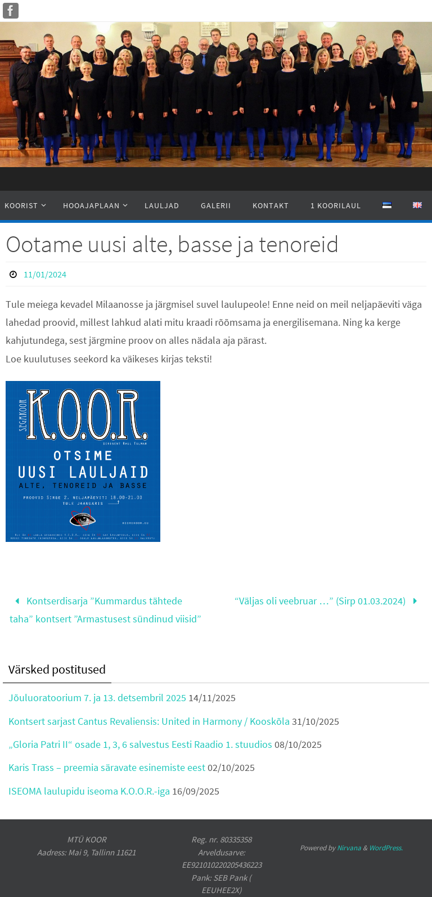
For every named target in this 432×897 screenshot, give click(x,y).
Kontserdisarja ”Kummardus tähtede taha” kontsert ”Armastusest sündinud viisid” (105, 609)
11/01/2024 (45, 274)
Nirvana (349, 848)
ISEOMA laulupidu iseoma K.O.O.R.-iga (89, 790)
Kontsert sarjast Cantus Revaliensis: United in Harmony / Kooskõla (149, 721)
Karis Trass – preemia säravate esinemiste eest (106, 767)
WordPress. (386, 848)
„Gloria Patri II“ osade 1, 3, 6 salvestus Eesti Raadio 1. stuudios (140, 744)
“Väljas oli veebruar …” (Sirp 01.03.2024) (328, 600)
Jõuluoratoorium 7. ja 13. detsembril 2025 (97, 697)
